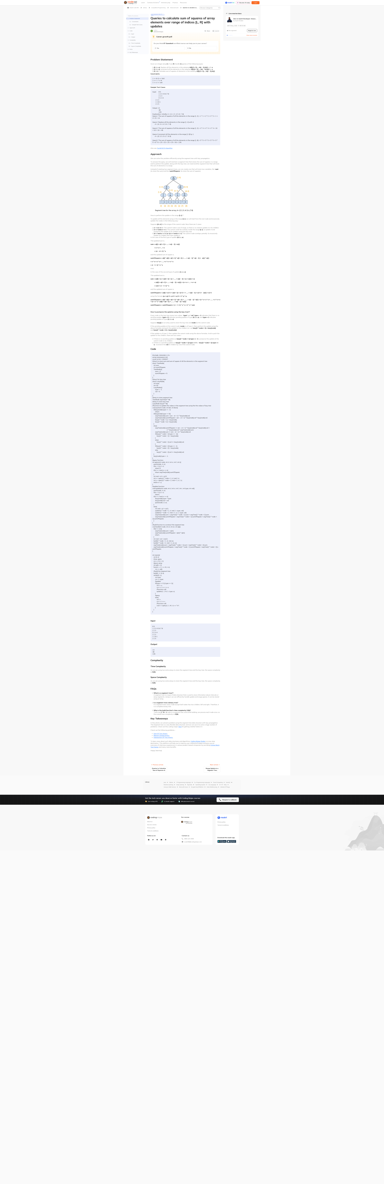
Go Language (212, 800)
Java (165, 798)
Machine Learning (168, 800)
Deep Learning (180, 800)
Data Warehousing (212, 803)
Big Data (189, 800)
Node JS (228, 798)
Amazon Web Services (170, 803)
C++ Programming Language (202, 798)
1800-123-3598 (189, 855)
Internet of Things (225, 803)
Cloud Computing (218, 798)
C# (220, 800)
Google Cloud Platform (197, 803)
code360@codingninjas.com (193, 858)
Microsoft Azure (183, 803)
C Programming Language (183, 798)
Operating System (200, 800)
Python (171, 798)
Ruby (225, 800)
